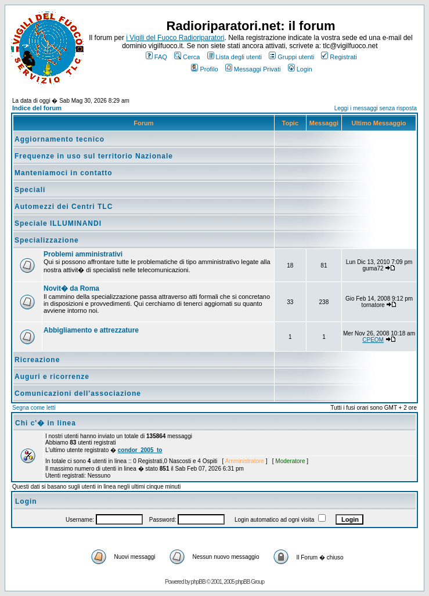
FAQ (156, 56)
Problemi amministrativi (83, 254)
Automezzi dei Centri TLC (64, 207)
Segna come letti (34, 407)
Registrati (338, 56)
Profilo (204, 69)
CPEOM (373, 340)
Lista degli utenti (234, 56)
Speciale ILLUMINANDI (58, 223)
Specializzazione (47, 240)
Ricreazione (37, 360)
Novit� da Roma (71, 288)
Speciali (30, 190)
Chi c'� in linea (45, 423)
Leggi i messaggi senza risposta (375, 108)
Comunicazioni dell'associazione (78, 393)
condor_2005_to (140, 450)
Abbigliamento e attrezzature (91, 330)
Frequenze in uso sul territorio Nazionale (94, 156)
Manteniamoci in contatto (64, 173)
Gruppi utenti (291, 56)
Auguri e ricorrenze (52, 377)
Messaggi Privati (253, 69)
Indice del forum (37, 107)
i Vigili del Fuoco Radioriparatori (175, 38)
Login (300, 69)
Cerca (187, 56)
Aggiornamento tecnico (59, 139)
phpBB (198, 582)
